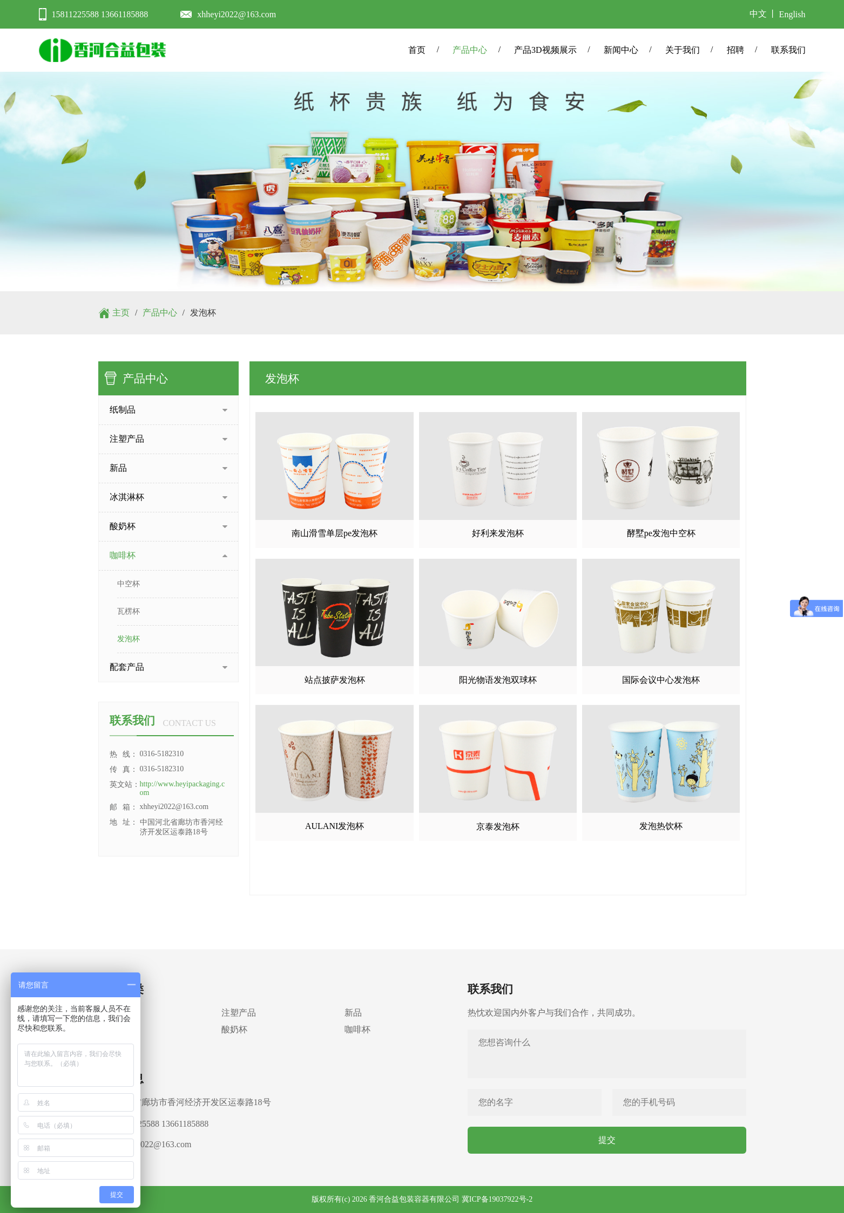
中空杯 (128, 584)
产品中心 (470, 49)
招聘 (735, 49)
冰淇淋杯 (115, 1029)
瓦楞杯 (128, 611)
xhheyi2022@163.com (236, 14)
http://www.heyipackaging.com (182, 788)
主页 (121, 312)
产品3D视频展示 (545, 49)
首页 (417, 49)
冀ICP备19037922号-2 (497, 1199)
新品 (353, 1012)
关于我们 (682, 49)
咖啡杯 (357, 1029)
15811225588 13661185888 (100, 14)
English (792, 14)
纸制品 (111, 1012)
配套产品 (115, 1046)
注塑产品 (238, 1012)
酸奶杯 (234, 1029)
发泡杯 (128, 639)
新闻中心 (621, 49)
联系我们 (788, 49)
